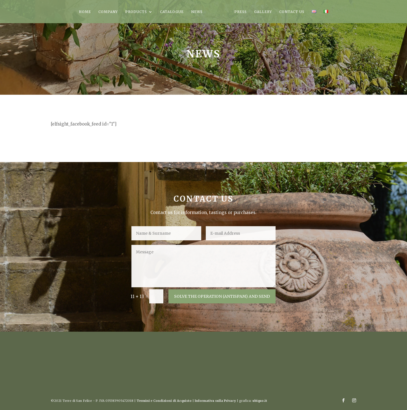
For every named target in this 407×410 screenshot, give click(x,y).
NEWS (197, 12)
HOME (85, 12)
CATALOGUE (172, 12)
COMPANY (108, 12)
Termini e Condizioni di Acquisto (164, 401)
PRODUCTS (136, 12)
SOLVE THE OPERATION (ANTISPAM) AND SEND (222, 296)
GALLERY (263, 12)
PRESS (240, 12)
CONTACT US (291, 12)
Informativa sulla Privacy (215, 401)
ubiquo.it (259, 401)
